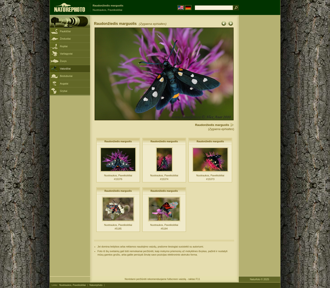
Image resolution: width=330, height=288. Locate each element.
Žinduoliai (65, 38)
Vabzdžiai (65, 68)
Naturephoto (95, 285)
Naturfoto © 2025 (259, 279)
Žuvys (63, 61)
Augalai (64, 83)
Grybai (63, 91)
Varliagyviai (66, 53)
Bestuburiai (66, 76)
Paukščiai (65, 31)
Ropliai (64, 46)
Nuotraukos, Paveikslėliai (72, 285)
